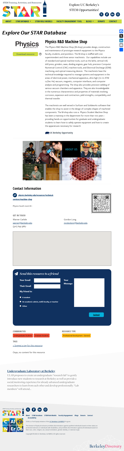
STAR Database (37, 415)
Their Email (25, 285)
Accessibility (32, 418)
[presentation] (37, 316)
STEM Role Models (43, 21)
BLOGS (89, 21)
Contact (113, 21)
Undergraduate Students (23, 335)
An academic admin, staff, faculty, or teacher (39, 301)
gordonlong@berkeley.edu (75, 222)
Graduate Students (41, 335)
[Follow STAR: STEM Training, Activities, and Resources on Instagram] (118, 14)
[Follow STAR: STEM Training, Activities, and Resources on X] (101, 14)
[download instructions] (40, 54)
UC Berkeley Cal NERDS (56, 422)
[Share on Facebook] (121, 31)
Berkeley (106, 446)
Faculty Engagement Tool (69, 21)
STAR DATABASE (22, 21)
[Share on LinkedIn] (121, 40)
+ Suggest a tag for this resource (27, 345)
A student (25, 297)
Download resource (25, 54)
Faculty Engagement (65, 415)
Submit (96, 314)
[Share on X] (121, 36)
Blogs (76, 415)
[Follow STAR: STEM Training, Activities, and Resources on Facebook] (107, 14)
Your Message (68, 281)
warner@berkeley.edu (22, 222)
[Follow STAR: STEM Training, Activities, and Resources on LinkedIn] (112, 14)
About (8, 21)
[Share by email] (121, 45)
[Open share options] (121, 49)
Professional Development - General (76, 335)
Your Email (25, 280)
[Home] (24, 8)
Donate (101, 21)
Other (23, 306)
